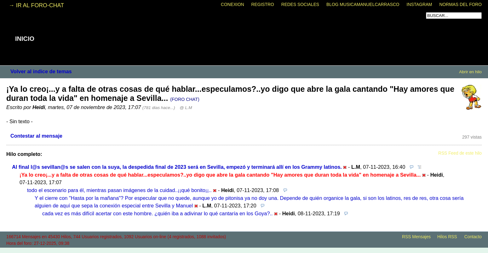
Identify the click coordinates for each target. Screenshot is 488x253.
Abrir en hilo (470, 71)
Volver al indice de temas (41, 71)
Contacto (473, 236)
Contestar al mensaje (36, 136)
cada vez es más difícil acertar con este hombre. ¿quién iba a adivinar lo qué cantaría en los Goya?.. (157, 213)
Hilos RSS (447, 236)
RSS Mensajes (416, 236)
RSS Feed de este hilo (460, 153)
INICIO (24, 38)
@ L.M (186, 107)
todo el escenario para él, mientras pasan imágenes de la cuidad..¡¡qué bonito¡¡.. (119, 190)
